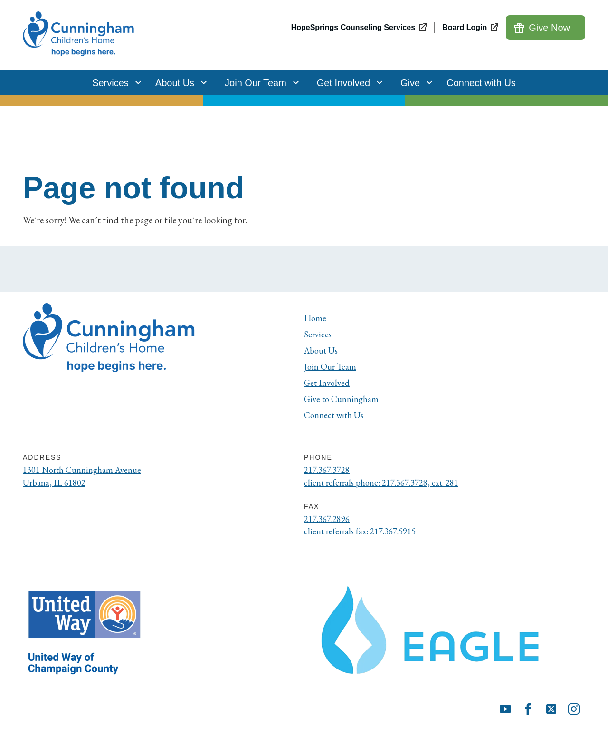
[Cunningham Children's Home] (80, 35)
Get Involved (347, 82)
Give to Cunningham (343, 399)
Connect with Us (481, 83)
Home (316, 318)
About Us (178, 82)
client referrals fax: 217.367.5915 (365, 535)
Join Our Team (259, 82)
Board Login (464, 27)
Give (414, 82)
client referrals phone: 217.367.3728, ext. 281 (388, 484)
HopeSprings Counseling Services (353, 27)
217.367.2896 (329, 522)
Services (114, 82)
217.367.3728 (329, 470)
